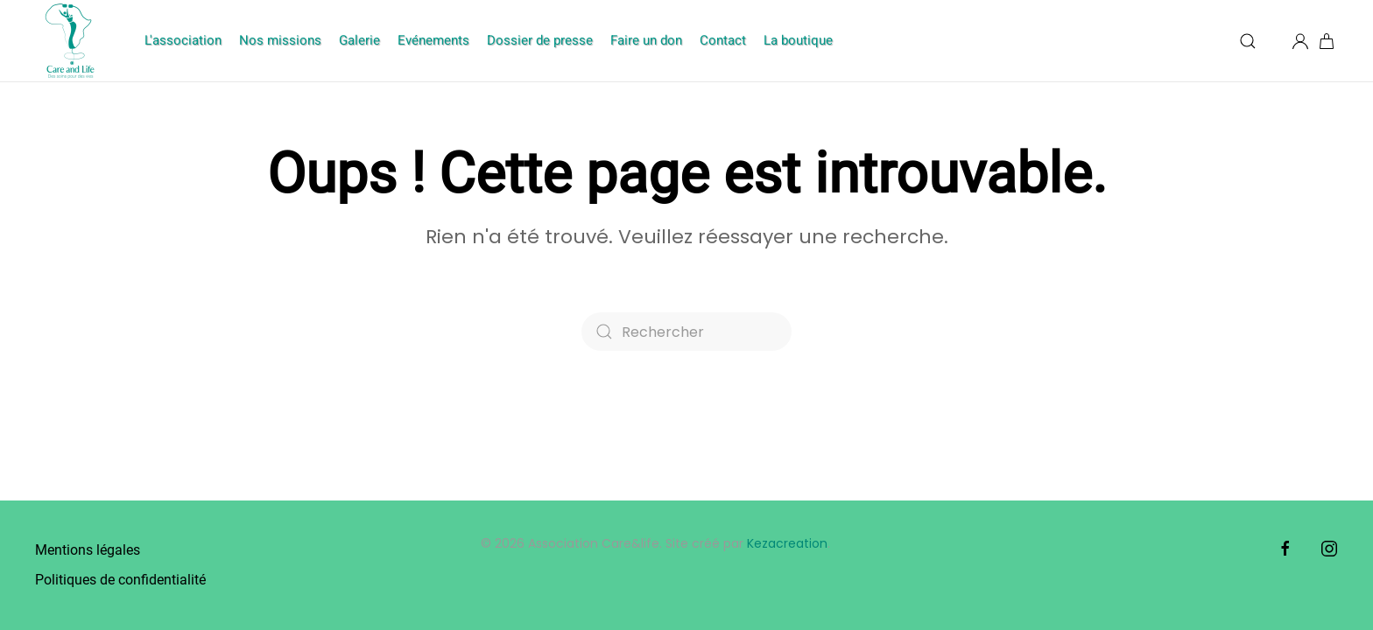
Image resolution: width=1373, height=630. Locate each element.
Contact (723, 40)
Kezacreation (787, 543)
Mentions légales (87, 550)
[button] (1248, 41)
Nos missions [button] (280, 40)
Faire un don (646, 40)
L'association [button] (183, 40)
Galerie (359, 40)
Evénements (433, 40)
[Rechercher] (686, 331)
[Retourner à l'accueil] (72, 40)
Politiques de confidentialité (120, 579)
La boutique (798, 40)
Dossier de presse (540, 40)
